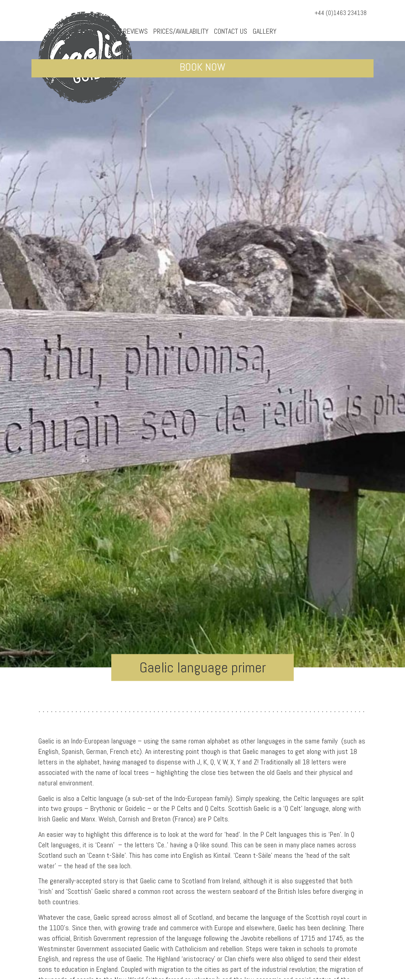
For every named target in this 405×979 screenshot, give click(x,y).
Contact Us (230, 31)
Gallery (264, 31)
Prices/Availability (180, 31)
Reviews (135, 31)
